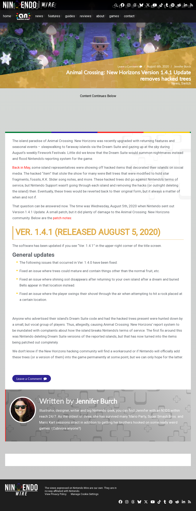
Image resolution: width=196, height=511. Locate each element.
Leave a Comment (127, 66)
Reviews (85, 16)
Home (7, 16)
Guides (70, 16)
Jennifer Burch (181, 66)
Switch (186, 83)
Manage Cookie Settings (85, 494)
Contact (129, 16)
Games (114, 16)
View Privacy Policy (55, 494)
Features (54, 16)
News (39, 16)
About (100, 16)
